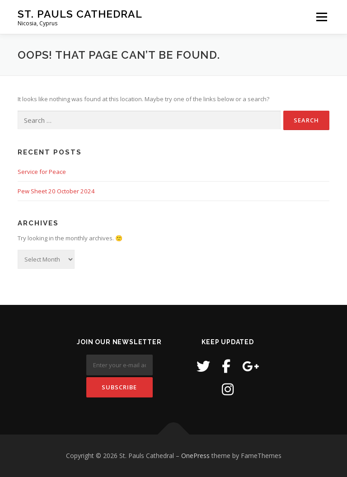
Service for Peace (42, 172)
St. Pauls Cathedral (80, 14)
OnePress (195, 455)
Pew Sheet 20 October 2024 (56, 191)
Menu (321, 17)
